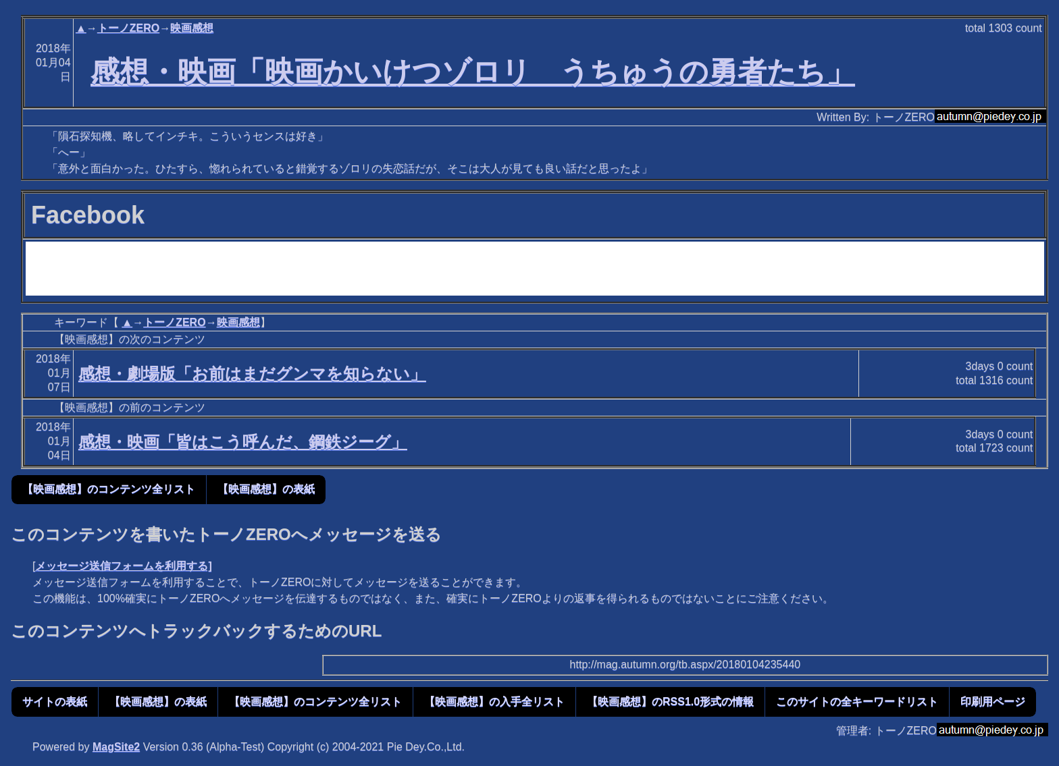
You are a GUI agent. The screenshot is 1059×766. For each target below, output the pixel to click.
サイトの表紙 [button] (54, 701)
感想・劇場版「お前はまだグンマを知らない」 (252, 373)
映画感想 (191, 28)
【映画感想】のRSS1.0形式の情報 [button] (670, 701)
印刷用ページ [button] (992, 701)
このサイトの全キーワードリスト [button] (857, 701)
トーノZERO (128, 28)
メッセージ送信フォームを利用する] (123, 566)
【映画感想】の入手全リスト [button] (494, 701)
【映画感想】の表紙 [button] (266, 489)
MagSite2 (116, 747)
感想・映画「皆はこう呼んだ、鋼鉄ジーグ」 (242, 442)
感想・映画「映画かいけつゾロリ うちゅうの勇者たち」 (473, 71)
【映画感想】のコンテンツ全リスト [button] (108, 489)
